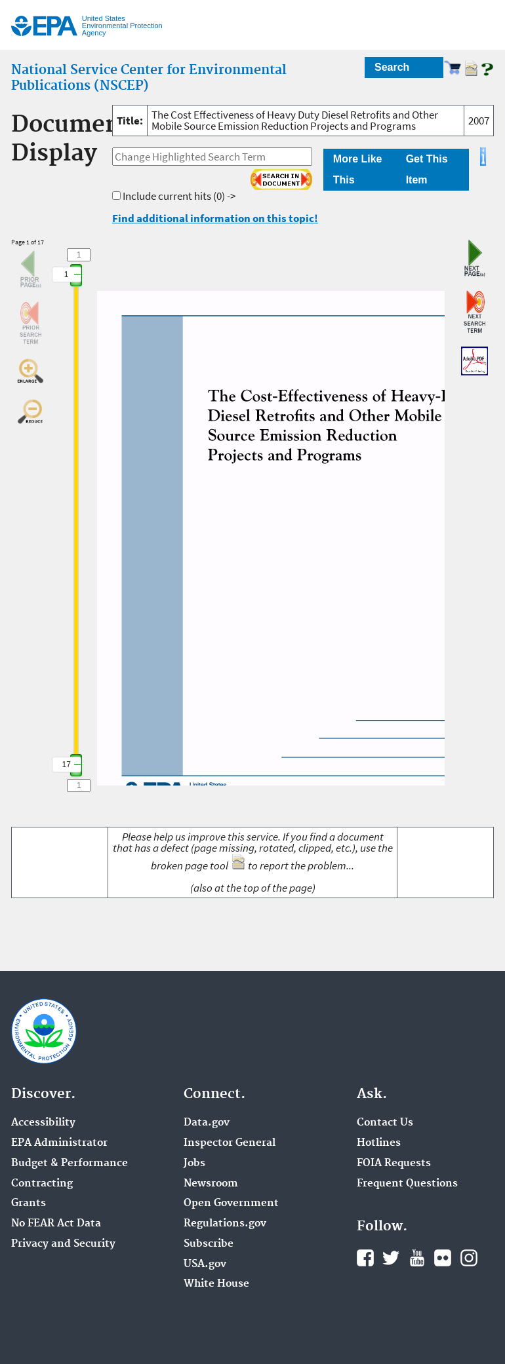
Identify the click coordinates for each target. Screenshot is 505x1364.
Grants (28, 1203)
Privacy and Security (63, 1244)
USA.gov (205, 1264)
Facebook (365, 1257)
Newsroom (211, 1184)
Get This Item (427, 169)
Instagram (468, 1257)
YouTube (417, 1257)
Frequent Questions (407, 1184)
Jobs (194, 1163)
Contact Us (385, 1123)
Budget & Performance (69, 1163)
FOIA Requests (394, 1163)
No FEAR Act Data (56, 1224)
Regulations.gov (225, 1224)
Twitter (390, 1257)
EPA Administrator (59, 1143)
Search (391, 67)
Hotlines (379, 1143)
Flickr (442, 1257)
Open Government (231, 1203)
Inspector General (229, 1143)
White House (216, 1284)
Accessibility (43, 1123)
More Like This (357, 169)
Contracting (42, 1184)
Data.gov (207, 1123)
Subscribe (208, 1244)
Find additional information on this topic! (215, 218)
